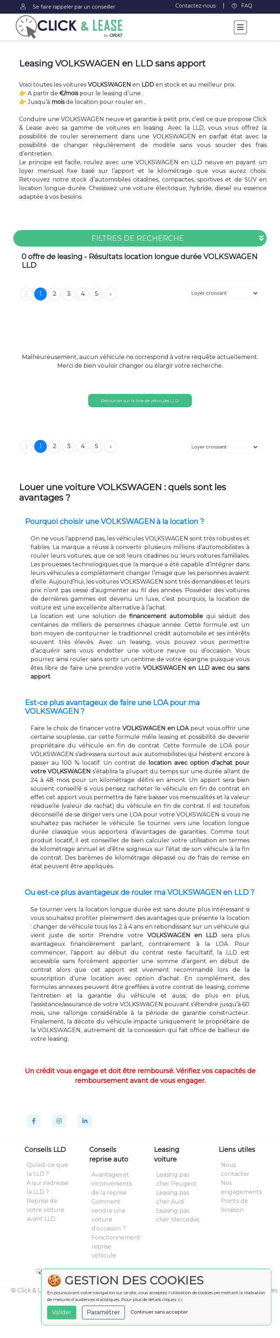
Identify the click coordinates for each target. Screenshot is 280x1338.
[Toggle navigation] (240, 27)
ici (180, 1299)
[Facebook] (33, 1121)
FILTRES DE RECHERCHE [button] (177, 238)
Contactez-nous (195, 6)
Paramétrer (103, 1312)
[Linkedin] (85, 1121)
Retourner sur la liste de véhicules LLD (140, 400)
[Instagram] (59, 1121)
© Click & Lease (32, 1290)
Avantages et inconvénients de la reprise (111, 1183)
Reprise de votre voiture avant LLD (45, 1209)
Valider (62, 1312)
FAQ (242, 6)
